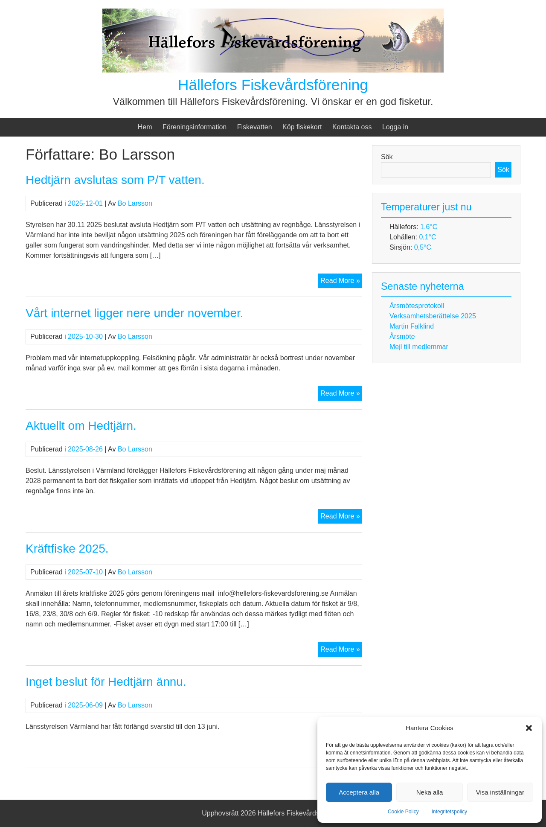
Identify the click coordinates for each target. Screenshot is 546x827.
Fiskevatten (254, 127)
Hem (145, 127)
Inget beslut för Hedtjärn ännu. (106, 681)
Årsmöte (402, 336)
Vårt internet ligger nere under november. (135, 313)
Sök (387, 156)
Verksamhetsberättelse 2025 (432, 316)
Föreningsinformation (195, 127)
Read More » (341, 281)
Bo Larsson (135, 203)
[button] (529, 728)
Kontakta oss (352, 127)
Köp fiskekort (302, 127)
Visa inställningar (500, 792)
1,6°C (428, 226)
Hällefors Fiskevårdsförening (273, 84)
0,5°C (422, 247)
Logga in (395, 127)
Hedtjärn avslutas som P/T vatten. (115, 179)
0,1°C (427, 237)
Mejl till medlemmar (418, 346)
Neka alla (429, 792)
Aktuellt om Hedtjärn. (81, 425)
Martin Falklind (411, 326)
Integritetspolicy (449, 812)
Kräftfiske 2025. (67, 548)
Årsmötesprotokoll (416, 305)
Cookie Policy (403, 812)
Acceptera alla (359, 792)
